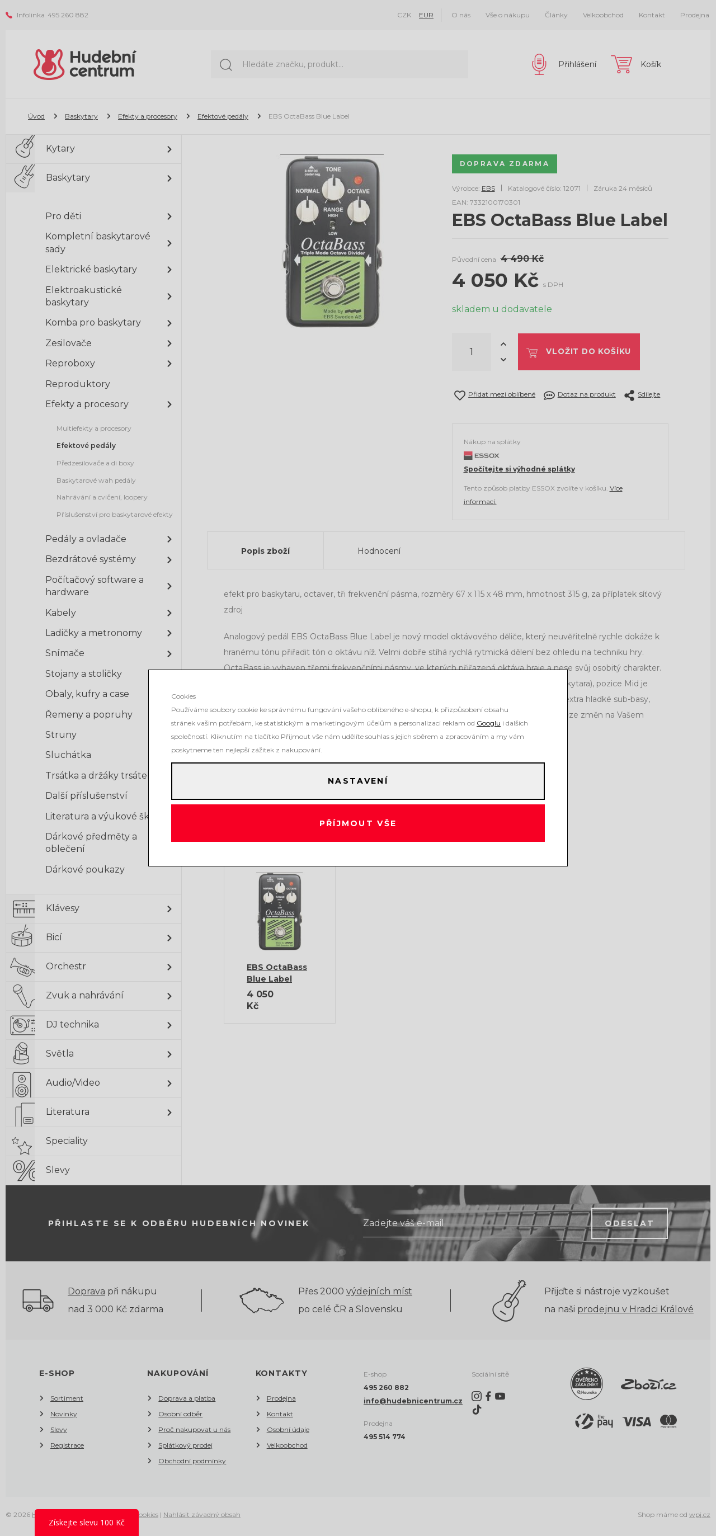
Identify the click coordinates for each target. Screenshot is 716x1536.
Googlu (489, 720)
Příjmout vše (358, 824)
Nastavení (358, 780)
